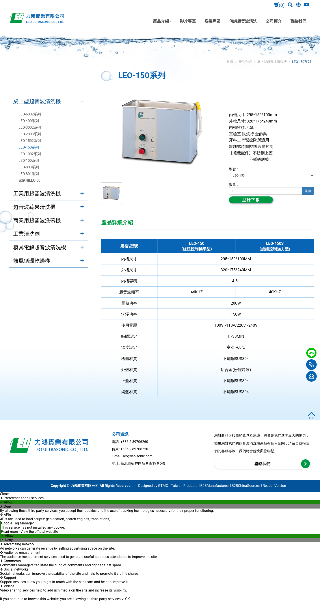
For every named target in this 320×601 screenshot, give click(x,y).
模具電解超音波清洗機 (39, 247)
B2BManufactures (214, 486)
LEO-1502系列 (30, 141)
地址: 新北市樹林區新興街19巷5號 (138, 463)
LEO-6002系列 (30, 114)
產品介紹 (162, 21)
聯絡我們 (298, 21)
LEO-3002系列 (30, 127)
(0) (278, 5)
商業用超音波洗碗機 (37, 220)
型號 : (233, 169)
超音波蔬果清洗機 (34, 207)
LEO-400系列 (29, 121)
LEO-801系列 (29, 174)
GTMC (163, 486)
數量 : (233, 185)
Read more (10, 531)
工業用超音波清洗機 (37, 193)
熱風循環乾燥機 (31, 261)
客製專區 (212, 21)
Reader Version (274, 486)
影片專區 (188, 21)
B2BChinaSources (246, 486)
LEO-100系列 (29, 160)
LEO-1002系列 (30, 154)
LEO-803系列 (29, 167)
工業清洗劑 (26, 234)
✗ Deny (6, 506)
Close (4, 494)
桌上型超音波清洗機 (37, 101)
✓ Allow (6, 502)
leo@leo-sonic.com (138, 456)
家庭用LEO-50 (29, 180)
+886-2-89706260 (134, 442)
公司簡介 (274, 21)
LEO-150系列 (29, 147)
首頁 (230, 62)
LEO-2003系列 (30, 134)
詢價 (308, 191)
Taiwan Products (184, 486)
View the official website (39, 531)
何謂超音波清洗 (243, 21)
